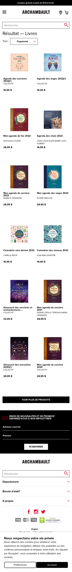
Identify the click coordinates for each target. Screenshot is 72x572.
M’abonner (36, 446)
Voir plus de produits (36, 400)
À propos (8, 501)
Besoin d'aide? (11, 491)
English (34, 529)
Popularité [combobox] (22, 41)
